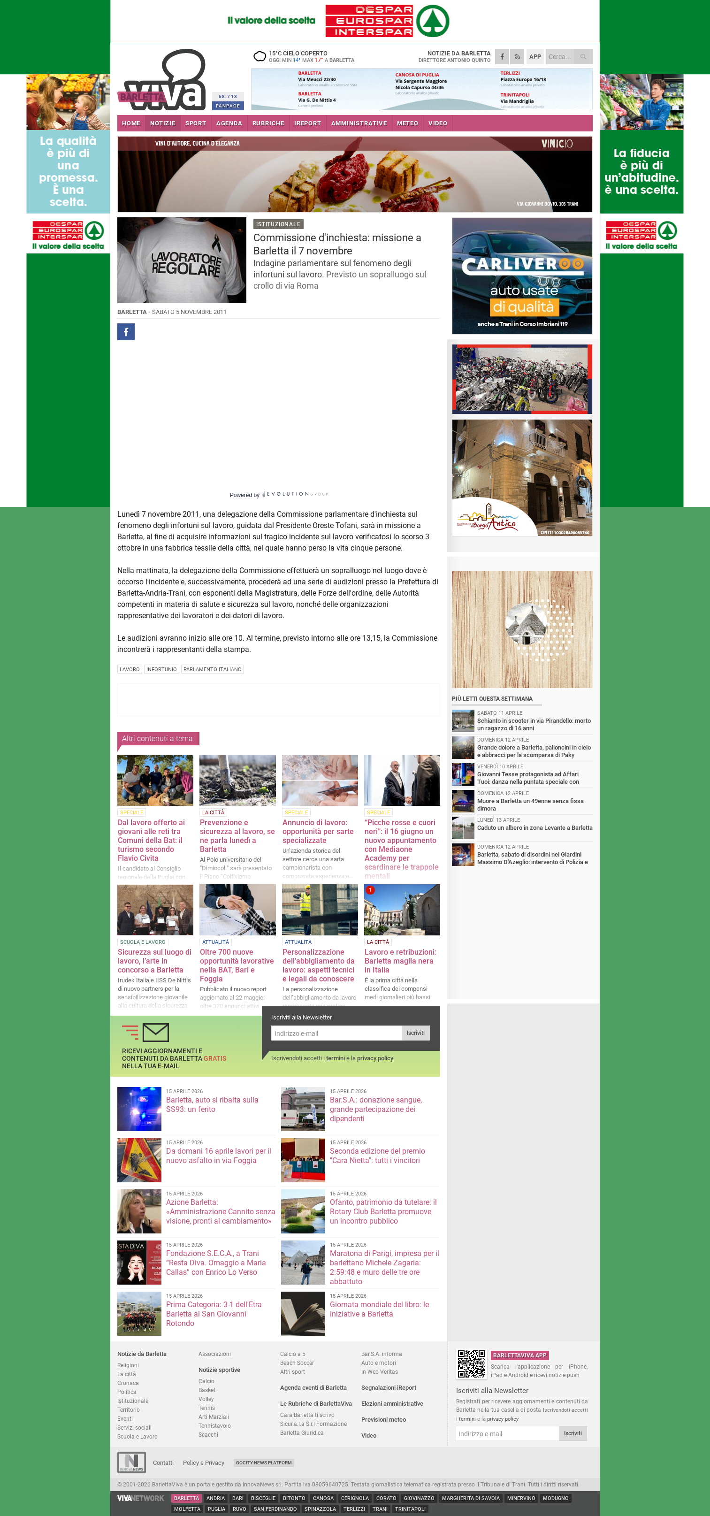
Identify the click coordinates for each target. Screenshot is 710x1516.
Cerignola (355, 1498)
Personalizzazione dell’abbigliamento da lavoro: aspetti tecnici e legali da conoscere (318, 965)
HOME (131, 123)
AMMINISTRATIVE (359, 123)
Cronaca (128, 1382)
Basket (206, 1389)
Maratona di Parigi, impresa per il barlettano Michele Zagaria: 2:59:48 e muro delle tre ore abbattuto (384, 1267)
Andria (215, 1498)
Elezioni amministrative (392, 1403)
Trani (380, 1509)
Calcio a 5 (292, 1353)
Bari (238, 1498)
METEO (408, 123)
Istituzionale (132, 1400)
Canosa (323, 1498)
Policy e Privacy (203, 1462)
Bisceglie (263, 1498)
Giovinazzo (419, 1498)
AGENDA (229, 123)
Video (368, 1435)
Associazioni (214, 1353)
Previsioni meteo (383, 1419)
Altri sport (292, 1371)
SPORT (195, 123)
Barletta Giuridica (302, 1432)
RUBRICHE (268, 123)
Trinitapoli (410, 1509)
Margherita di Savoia (471, 1498)
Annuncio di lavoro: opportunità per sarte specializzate (318, 831)
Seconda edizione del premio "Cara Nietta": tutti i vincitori (377, 1156)
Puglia (216, 1509)
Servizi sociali (134, 1427)
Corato (386, 1498)
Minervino (521, 1498)
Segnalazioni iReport (388, 1387)
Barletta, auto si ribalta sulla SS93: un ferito (212, 1104)
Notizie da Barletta (142, 1353)
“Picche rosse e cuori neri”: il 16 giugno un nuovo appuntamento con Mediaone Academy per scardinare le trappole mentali (402, 849)
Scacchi (208, 1434)
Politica (127, 1391)
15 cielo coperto (309, 56)
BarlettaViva (163, 76)
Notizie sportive (219, 1369)
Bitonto (294, 1498)
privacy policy (375, 1058)
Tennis (206, 1407)
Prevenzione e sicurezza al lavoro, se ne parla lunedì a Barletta (237, 836)
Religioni (128, 1365)
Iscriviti (416, 1033)
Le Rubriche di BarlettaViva (316, 1403)
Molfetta (187, 1509)
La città (126, 1374)
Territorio (128, 1409)
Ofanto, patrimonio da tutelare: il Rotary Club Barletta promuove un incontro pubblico (383, 1211)
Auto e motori (378, 1362)
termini (335, 1058)
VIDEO (438, 123)
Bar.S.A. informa (381, 1353)
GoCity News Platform (264, 1462)
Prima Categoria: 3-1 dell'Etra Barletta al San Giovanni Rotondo (214, 1314)
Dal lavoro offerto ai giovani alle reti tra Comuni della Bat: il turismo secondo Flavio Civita (151, 840)
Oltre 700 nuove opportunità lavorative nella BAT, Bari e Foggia (237, 965)
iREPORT (307, 123)
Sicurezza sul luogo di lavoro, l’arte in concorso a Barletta (154, 961)
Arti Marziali (213, 1416)
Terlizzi (354, 1509)
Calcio (206, 1381)
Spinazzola (320, 1509)
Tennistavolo (214, 1425)
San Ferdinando (275, 1509)
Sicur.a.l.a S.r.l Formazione (313, 1423)
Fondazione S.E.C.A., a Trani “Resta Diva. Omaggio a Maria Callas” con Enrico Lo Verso (216, 1263)
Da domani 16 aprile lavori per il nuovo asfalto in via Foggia (218, 1156)
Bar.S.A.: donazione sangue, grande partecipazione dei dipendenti (376, 1109)
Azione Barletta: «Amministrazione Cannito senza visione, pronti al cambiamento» (220, 1211)
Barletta (186, 1498)
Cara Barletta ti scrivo (307, 1414)
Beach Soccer (297, 1362)
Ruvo (239, 1509)
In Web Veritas (379, 1371)
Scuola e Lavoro (137, 1436)
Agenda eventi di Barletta (313, 1387)
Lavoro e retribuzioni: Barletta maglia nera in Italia (400, 961)
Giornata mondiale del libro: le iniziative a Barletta (379, 1309)
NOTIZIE (163, 123)
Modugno (556, 1498)
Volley (206, 1398)
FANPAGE (228, 105)
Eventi (125, 1418)
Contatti (163, 1462)
